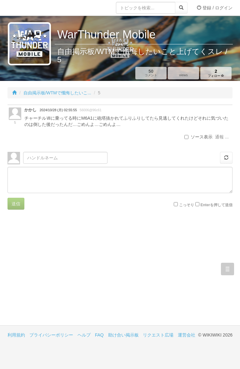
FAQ (99, 334)
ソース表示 (198, 136)
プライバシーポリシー (51, 334)
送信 (16, 203)
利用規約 (16, 334)
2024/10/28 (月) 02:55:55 (58, 110)
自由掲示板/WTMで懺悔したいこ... (57, 92)
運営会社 (186, 334)
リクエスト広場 (158, 334)
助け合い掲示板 (123, 334)
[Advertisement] (64, 272)
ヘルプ (84, 334)
